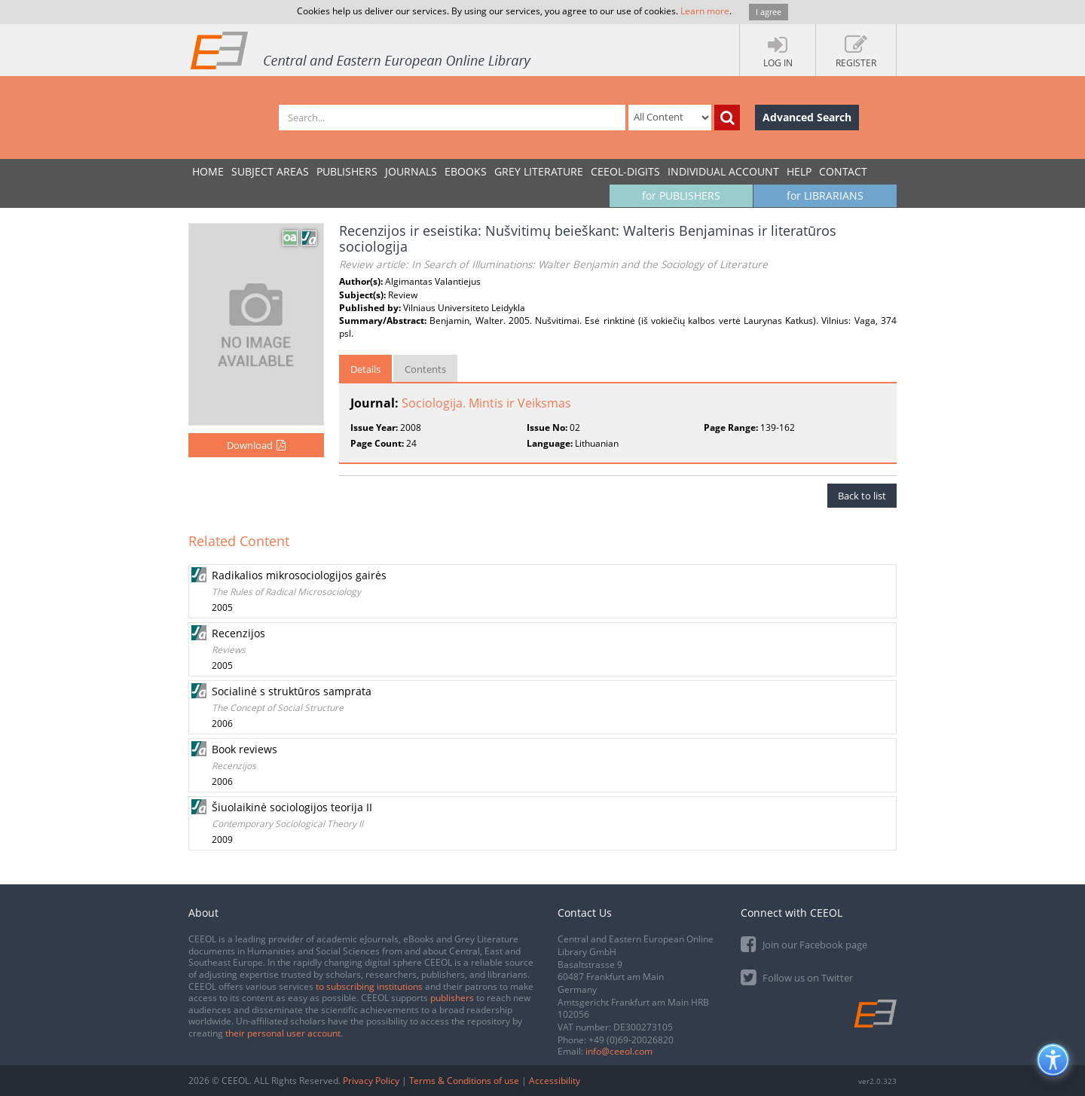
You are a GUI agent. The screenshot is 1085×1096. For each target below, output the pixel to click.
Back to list (862, 495)
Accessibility (554, 1080)
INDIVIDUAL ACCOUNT (723, 171)
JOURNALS (411, 171)
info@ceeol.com (619, 1051)
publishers (452, 997)
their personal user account (283, 1033)
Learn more (704, 11)
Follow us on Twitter (797, 977)
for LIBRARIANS (825, 195)
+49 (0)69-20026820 (631, 1039)
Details (365, 369)
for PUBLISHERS (681, 195)
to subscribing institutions (369, 986)
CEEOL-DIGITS (625, 171)
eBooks (466, 171)
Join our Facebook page (804, 943)
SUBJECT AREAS (270, 171)
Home (208, 171)
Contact (843, 171)
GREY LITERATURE (538, 171)
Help (799, 171)
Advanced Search (807, 117)
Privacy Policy (371, 1080)
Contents (425, 369)
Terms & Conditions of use (464, 1080)
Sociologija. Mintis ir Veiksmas (486, 403)
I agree (768, 11)
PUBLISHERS (346, 171)
